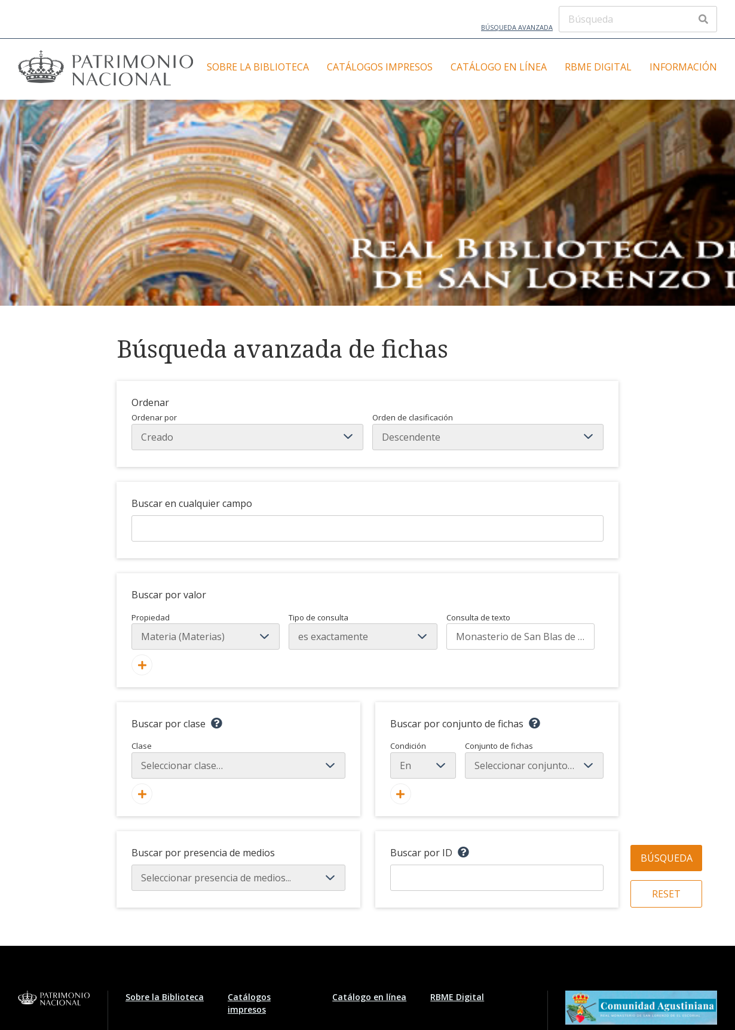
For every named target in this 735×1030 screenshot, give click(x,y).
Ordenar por (247, 431)
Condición (423, 759)
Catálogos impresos (380, 66)
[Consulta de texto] (520, 636)
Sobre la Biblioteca (258, 66)
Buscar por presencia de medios (203, 852)
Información (683, 66)
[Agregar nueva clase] (141, 793)
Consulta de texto (478, 617)
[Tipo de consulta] (363, 636)
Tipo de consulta (318, 617)
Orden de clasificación (488, 431)
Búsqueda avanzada (517, 27)
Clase (238, 759)
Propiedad (150, 617)
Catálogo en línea (499, 66)
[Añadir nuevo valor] (141, 664)
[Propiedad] (205, 636)
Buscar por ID (421, 852)
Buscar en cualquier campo (191, 503)
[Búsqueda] (638, 19)
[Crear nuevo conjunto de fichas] (400, 793)
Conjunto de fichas (534, 759)
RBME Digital (598, 66)
